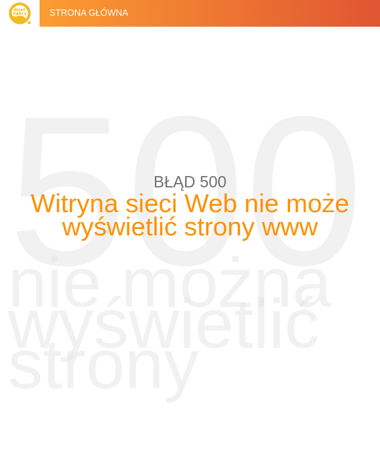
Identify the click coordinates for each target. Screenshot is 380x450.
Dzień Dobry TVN (20, 13)
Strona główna (88, 13)
